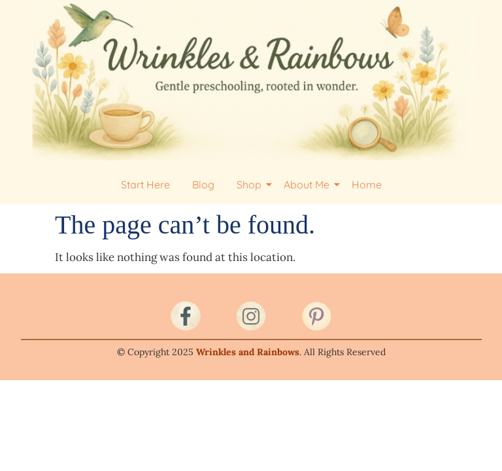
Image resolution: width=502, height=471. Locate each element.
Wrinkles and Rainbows (247, 352)
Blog (203, 184)
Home (367, 184)
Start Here (145, 184)
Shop (251, 184)
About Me (309, 184)
